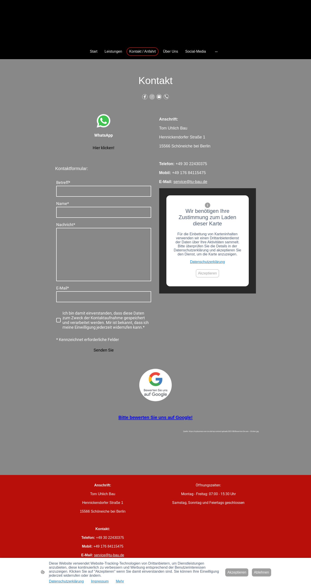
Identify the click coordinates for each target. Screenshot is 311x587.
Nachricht (65, 224)
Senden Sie (104, 350)
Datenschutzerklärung (207, 262)
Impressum (100, 581)
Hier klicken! (103, 147)
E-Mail (62, 288)
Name (62, 203)
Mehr (120, 581)
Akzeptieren (207, 273)
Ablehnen (261, 572)
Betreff (63, 182)
